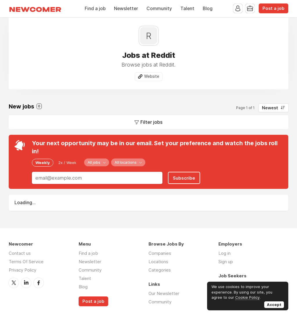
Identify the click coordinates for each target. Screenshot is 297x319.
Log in (224, 253)
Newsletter (126, 8)
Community (159, 8)
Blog (208, 8)
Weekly (42, 162)
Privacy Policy (22, 270)
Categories (159, 270)
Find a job (95, 8)
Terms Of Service (26, 261)
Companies (159, 253)
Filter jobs (151, 122)
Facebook (39, 283)
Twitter (14, 283)
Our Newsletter (163, 293)
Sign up (225, 261)
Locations (158, 261)
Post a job (273, 8)
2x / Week (67, 162)
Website (151, 76)
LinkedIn (26, 283)
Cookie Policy (247, 297)
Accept (274, 304)
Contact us (20, 253)
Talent (187, 8)
